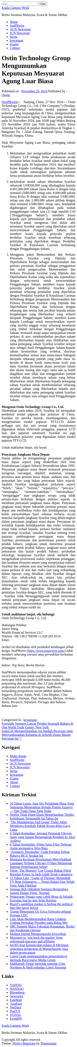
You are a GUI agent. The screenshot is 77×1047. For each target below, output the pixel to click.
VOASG (15, 1015)
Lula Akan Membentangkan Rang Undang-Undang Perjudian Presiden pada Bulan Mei (39, 920)
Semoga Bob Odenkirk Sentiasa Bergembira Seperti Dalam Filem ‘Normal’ (39, 891)
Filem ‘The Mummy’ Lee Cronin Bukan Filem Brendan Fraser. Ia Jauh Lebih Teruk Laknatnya (41, 872)
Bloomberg (17, 992)
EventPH (16, 1018)
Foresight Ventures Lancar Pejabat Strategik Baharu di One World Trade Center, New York (37, 725)
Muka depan (18, 756)
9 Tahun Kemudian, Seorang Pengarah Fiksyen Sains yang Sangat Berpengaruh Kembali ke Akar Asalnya (42, 837)
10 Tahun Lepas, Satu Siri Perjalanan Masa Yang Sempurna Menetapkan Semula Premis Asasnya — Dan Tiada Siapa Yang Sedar (42, 807)
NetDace (15, 1007)
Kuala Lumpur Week (15, 8)
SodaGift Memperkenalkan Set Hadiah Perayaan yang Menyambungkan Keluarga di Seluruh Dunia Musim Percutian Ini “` (37, 734)
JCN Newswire (20, 33)
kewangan (16, 40)
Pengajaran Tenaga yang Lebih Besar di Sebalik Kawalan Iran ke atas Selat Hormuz (41, 898)
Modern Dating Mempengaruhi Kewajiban (38, 934)
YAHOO (15, 985)
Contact (15, 48)
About (14, 782)
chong (6, 95)
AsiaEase (16, 1003)
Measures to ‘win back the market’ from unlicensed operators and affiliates (36, 939)
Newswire (16, 996)
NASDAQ (17, 988)
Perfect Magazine (24, 1043)
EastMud (16, 1000)
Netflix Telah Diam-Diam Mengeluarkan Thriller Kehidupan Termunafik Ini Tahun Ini (42, 816)
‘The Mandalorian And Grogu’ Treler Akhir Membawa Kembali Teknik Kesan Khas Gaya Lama (40, 825)
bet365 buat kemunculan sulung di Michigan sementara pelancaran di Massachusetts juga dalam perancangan (39, 948)
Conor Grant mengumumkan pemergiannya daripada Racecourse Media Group (38, 958)
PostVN (15, 1011)
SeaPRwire (17, 25)
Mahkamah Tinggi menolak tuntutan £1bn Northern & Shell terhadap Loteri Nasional (38, 965)
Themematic (48, 1043)
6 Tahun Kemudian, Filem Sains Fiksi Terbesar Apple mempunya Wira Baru (41, 846)
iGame (14, 44)
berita (13, 37)
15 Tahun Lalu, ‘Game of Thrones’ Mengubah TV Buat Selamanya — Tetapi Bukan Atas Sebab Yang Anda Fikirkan (42, 881)
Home (14, 22)
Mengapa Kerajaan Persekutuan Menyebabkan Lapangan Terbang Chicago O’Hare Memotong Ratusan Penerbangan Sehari (41, 863)
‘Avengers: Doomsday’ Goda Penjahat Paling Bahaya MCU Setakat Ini (39, 853)
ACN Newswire (20, 29)
